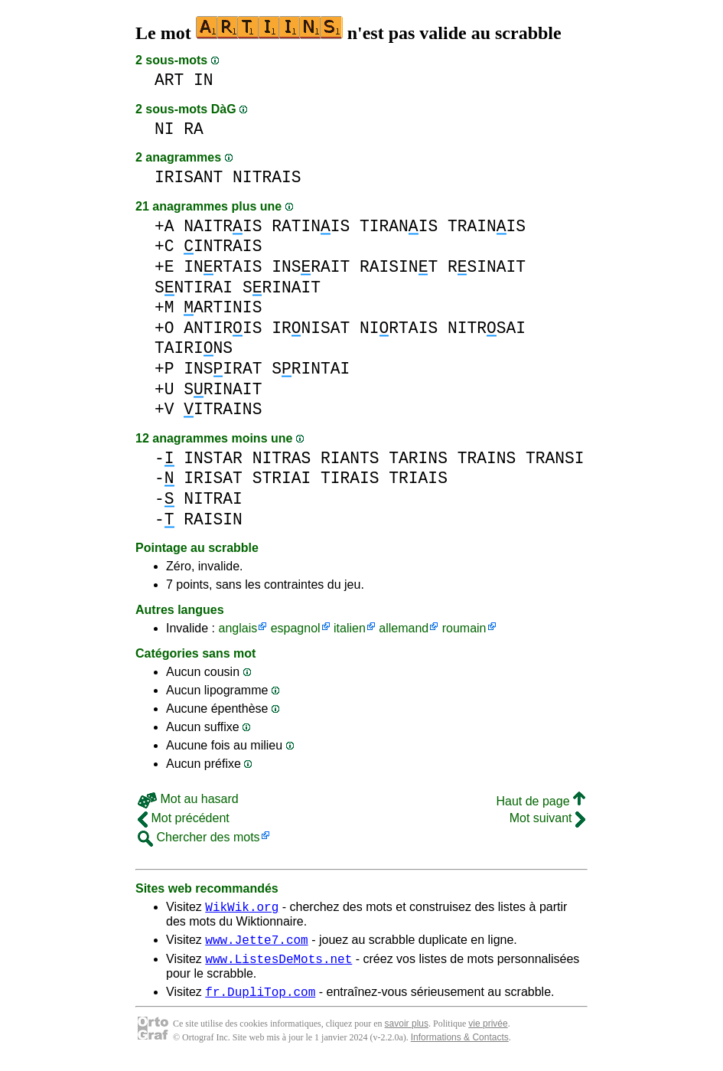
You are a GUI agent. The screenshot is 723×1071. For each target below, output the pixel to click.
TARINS (418, 458)
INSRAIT (311, 267)
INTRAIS (223, 246)
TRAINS (487, 458)
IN (203, 80)
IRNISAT (311, 328)
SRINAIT (282, 287)
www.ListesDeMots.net (278, 965)
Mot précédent (184, 817)
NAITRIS (223, 226)
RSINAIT (487, 267)
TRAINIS (487, 226)
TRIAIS (418, 478)
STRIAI (281, 478)
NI (164, 129)
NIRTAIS (399, 328)
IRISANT (189, 177)
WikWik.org (241, 908)
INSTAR (213, 458)
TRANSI (555, 458)
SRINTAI (311, 369)
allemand (403, 628)
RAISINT (399, 267)
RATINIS (311, 226)
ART (169, 80)
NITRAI (213, 499)
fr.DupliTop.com (260, 1000)
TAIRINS (194, 348)
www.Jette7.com (256, 943)
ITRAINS (223, 409)
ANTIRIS (223, 328)
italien (350, 628)
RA (194, 129)
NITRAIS (267, 177)
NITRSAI (487, 328)
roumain (464, 628)
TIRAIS (350, 478)
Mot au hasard (188, 798)
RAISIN (213, 519)
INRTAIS (223, 267)
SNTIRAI (194, 287)
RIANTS (350, 458)
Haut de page (540, 801)
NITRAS (281, 458)
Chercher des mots (199, 837)
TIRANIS (399, 226)
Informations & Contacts (460, 1046)
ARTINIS (223, 307)
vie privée (487, 1032)
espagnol (296, 628)
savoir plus (406, 1032)
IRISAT (213, 478)
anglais (237, 628)
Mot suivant (547, 817)
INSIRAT (223, 369)
